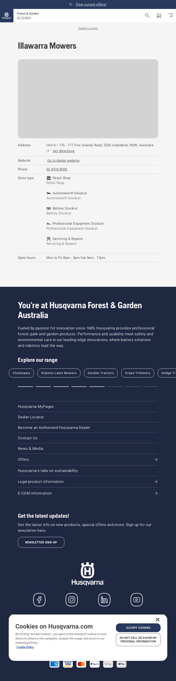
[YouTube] (136, 599)
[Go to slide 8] (150, 386)
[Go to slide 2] (43, 386)
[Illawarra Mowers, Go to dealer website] (63, 160)
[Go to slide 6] (114, 386)
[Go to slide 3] (61, 386)
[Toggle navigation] (170, 15)
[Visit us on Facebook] (39, 599)
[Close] (157, 619)
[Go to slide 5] (97, 386)
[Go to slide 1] (25, 386)
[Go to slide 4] (79, 386)
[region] (88, 637)
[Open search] (147, 15)
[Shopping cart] (159, 15)
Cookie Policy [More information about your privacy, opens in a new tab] (25, 647)
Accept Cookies (138, 627)
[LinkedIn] (104, 599)
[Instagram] (71, 599)
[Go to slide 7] (132, 386)
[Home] (6, 15)
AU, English (24, 17)
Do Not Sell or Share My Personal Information (138, 639)
